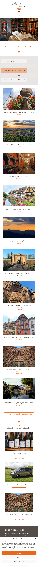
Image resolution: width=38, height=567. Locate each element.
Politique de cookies (14, 565)
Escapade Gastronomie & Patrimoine (19, 209)
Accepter (19, 553)
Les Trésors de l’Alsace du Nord (19, 144)
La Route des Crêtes (19, 241)
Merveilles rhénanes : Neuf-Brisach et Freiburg (19, 274)
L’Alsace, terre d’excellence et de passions (19, 370)
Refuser (19, 557)
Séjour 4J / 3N (19, 178)
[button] (35, 539)
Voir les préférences (19, 561)
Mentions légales (23, 565)
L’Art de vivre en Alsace (19, 177)
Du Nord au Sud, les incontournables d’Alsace (19, 402)
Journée (19, 114)
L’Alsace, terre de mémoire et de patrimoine (19, 306)
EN (19, 15)
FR (16, 15)
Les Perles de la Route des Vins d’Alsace (19, 112)
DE (21, 15)
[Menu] (19, 12)
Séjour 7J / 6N (19, 405)
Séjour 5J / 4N (19, 373)
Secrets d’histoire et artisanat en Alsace (19, 337)
